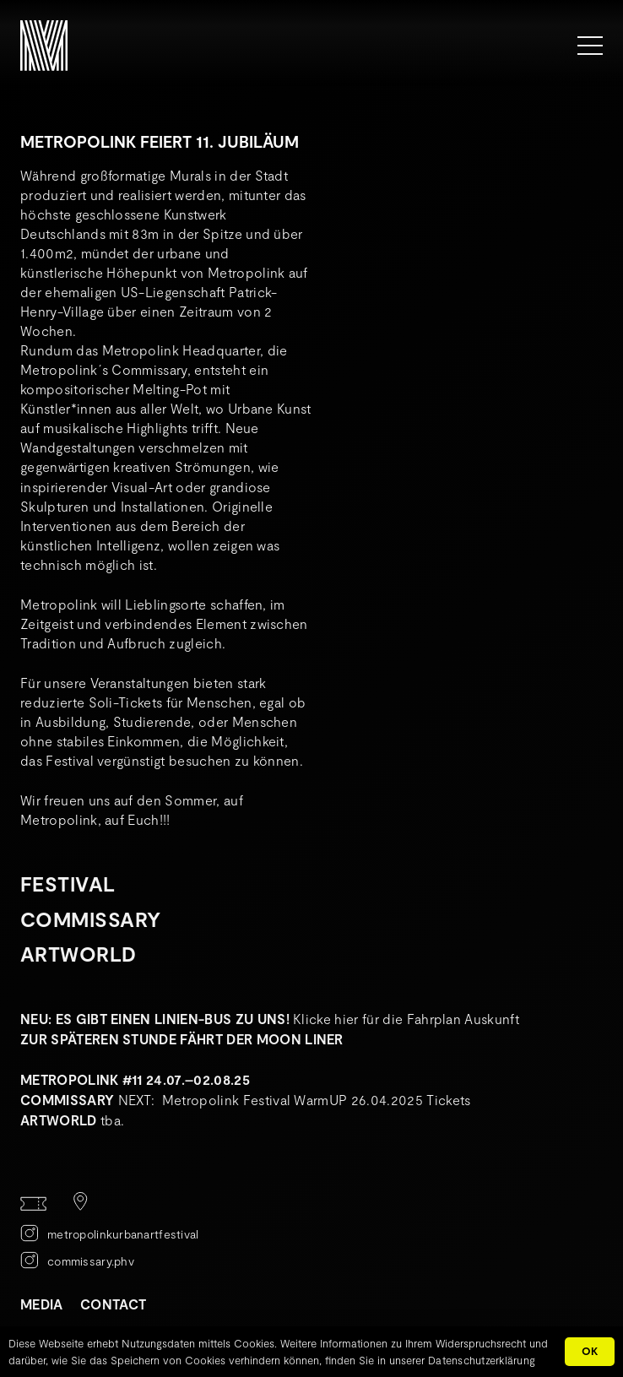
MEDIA (41, 1304)
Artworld (78, 953)
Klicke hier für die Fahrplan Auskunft (406, 1019)
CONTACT (113, 1304)
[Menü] (590, 45)
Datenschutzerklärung (481, 1360)
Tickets (448, 1100)
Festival (68, 883)
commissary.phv (90, 1261)
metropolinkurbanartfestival (123, 1234)
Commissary (90, 919)
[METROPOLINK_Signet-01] (44, 45)
